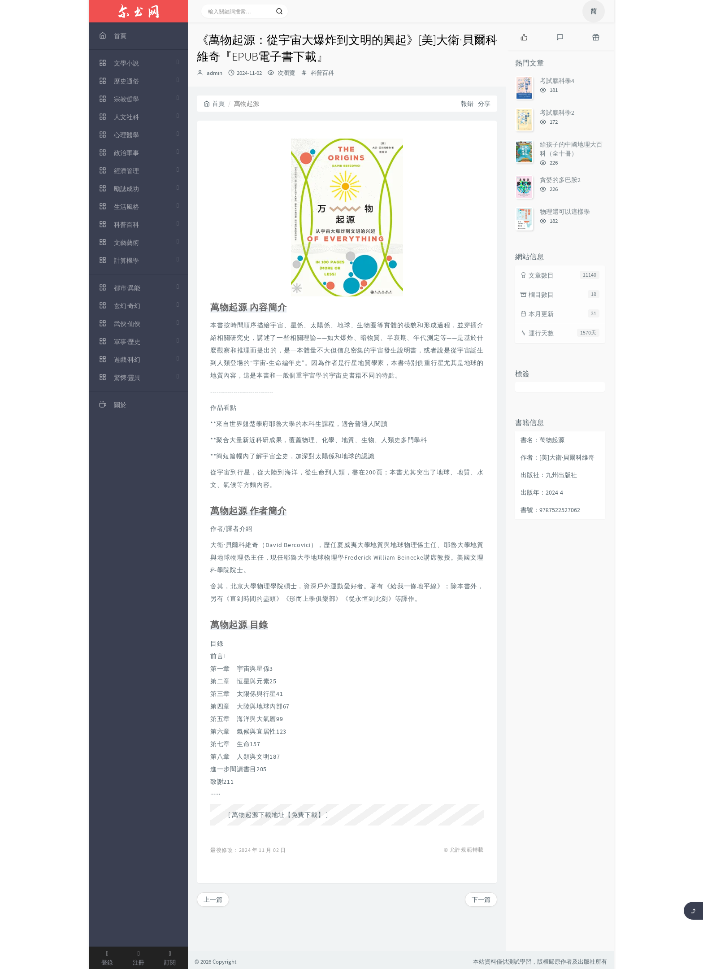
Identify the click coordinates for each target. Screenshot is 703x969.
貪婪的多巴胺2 (560, 180)
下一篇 (481, 899)
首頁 (214, 104)
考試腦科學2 (557, 113)
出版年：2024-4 (542, 492)
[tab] (524, 36)
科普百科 (322, 73)
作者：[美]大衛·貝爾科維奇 (558, 457)
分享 (484, 104)
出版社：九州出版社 (549, 475)
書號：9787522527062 (550, 510)
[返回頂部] (693, 911)
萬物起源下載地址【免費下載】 (278, 815)
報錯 (467, 104)
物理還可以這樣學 (565, 212)
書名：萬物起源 (542, 440)
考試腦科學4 (557, 81)
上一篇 (213, 899)
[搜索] (279, 11)
